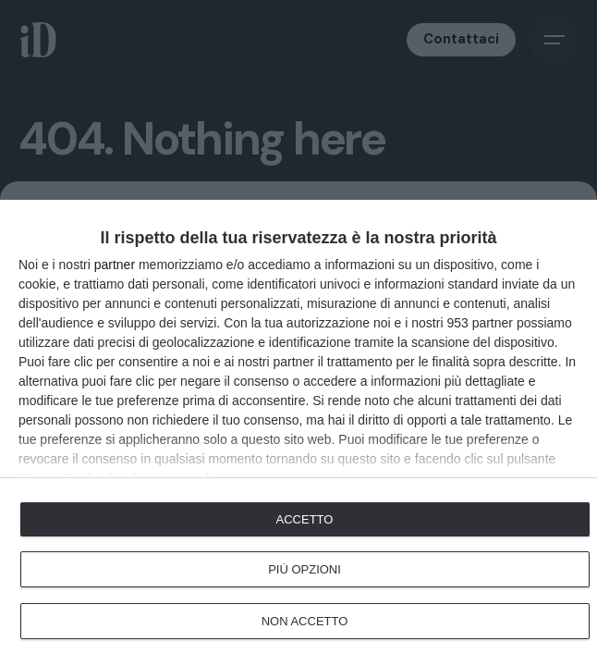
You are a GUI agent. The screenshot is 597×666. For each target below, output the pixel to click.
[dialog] (298, 433)
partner (114, 264)
